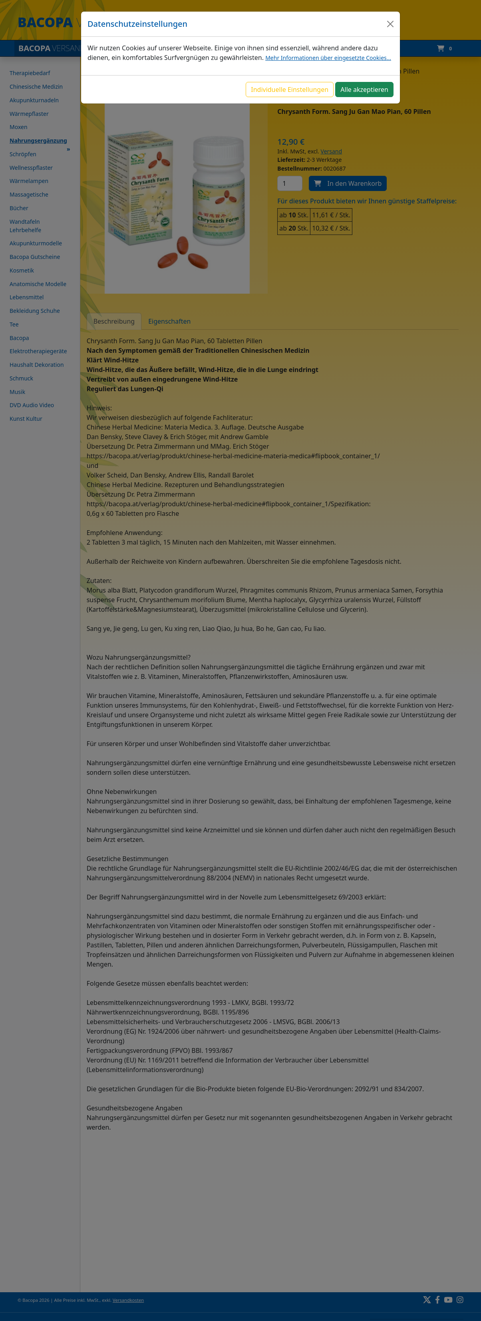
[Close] (390, 24)
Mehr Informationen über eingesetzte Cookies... (328, 58)
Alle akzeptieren (364, 89)
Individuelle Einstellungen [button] (289, 89)
